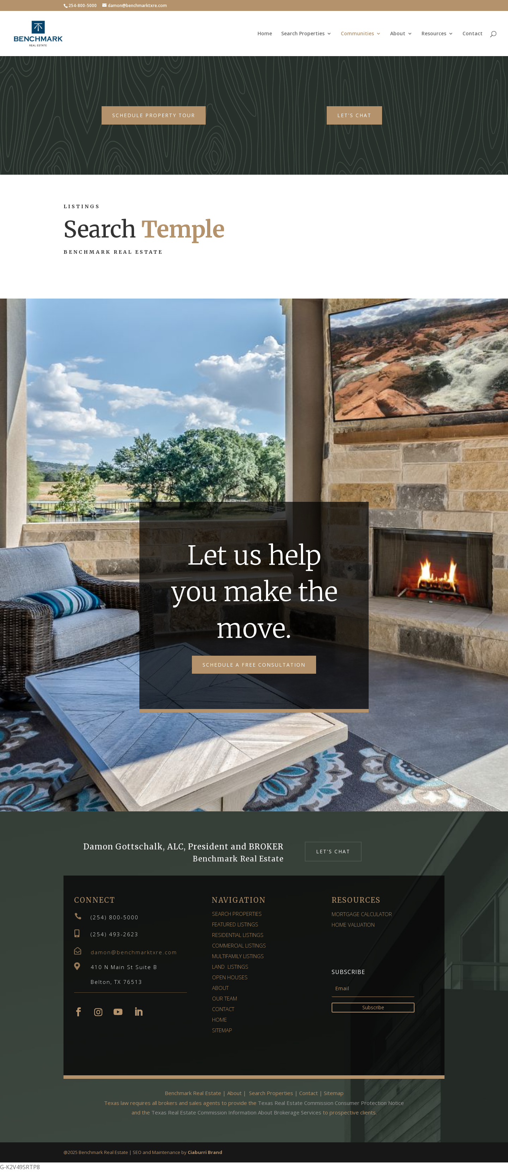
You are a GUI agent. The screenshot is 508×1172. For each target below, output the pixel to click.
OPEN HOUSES (230, 977)
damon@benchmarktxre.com (134, 952)
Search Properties (303, 34)
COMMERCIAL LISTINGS (239, 945)
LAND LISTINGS (230, 966)
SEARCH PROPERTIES (237, 913)
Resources (434, 34)
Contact (472, 34)
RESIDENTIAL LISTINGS (238, 934)
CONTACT (223, 1008)
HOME (219, 1019)
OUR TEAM (224, 998)
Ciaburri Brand (205, 1152)
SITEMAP (222, 1030)
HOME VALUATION (353, 924)
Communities (357, 34)
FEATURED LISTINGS (235, 924)
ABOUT (220, 987)
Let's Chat (354, 115)
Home (265, 34)
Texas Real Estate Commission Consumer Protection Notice (331, 1102)
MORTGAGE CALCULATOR (362, 914)
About (397, 34)
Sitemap (333, 1092)
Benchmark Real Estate (193, 1092)
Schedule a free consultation (254, 664)
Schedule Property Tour (153, 115)
